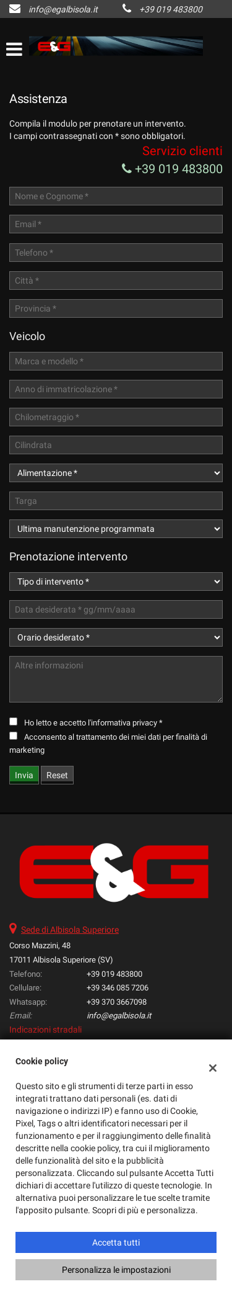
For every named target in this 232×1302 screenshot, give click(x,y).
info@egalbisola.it (63, 9)
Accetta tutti (116, 1242)
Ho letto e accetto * (93, 722)
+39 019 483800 (170, 9)
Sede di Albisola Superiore (70, 930)
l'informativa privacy (122, 722)
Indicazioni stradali (45, 1030)
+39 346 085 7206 (117, 987)
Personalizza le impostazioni (116, 1270)
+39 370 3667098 (117, 1002)
